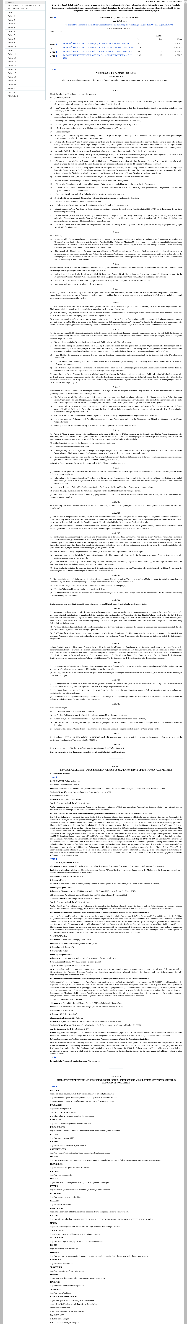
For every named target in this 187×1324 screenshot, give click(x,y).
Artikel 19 (12, 81)
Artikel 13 (12, 58)
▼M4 (52, 1087)
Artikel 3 (11, 20)
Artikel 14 (12, 62)
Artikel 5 (11, 27)
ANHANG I (12, 92)
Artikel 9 (11, 43)
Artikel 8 (11, 39)
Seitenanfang (10, 2)
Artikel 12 (12, 54)
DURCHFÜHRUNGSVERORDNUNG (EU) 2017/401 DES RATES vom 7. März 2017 (97, 43)
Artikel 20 (12, 85)
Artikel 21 (12, 88)
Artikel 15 (12, 66)
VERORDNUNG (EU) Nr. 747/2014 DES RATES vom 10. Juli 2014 (24, 7)
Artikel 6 (11, 31)
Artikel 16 (12, 69)
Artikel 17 (12, 73)
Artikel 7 (11, 35)
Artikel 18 (12, 77)
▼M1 (52, 777)
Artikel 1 (11, 12)
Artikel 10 (12, 46)
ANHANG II (13, 96)
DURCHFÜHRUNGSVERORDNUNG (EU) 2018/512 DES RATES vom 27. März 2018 (97, 51)
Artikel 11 (12, 50)
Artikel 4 (11, 24)
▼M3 (52, 859)
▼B (51, 1057)
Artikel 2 (11, 16)
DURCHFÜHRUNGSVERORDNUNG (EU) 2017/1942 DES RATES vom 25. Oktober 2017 (99, 47)
